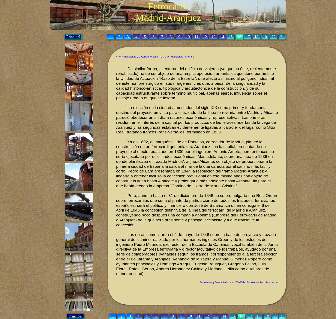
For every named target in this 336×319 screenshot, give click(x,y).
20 (276, 316)
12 (207, 316)
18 (259, 316)
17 (250, 316)
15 (233, 316)
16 (241, 316)
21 (282, 316)
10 (190, 316)
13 (216, 316)
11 (198, 316)
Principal (75, 316)
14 (224, 316)
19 (267, 316)
